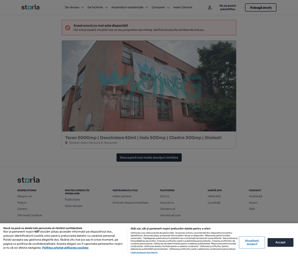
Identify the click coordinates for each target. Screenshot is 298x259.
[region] (149, 241)
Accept (280, 242)
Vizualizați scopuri (252, 242)
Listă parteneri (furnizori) (144, 252)
